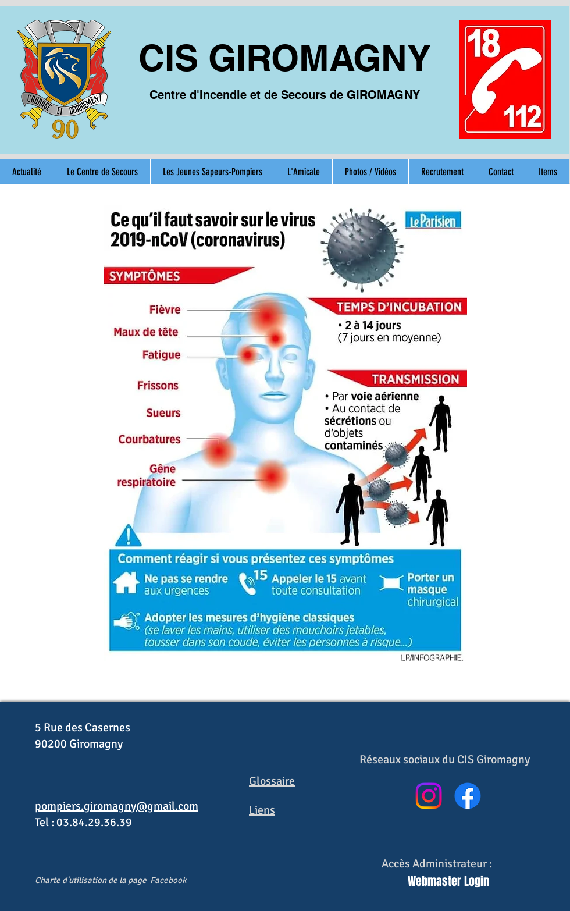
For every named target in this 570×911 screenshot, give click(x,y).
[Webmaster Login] (448, 881)
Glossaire (272, 781)
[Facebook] (467, 795)
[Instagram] (428, 795)
